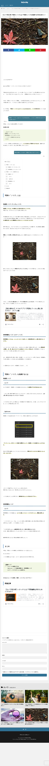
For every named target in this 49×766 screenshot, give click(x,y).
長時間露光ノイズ (10, 181)
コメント (4, 642)
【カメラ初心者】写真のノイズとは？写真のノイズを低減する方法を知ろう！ (26, 8)
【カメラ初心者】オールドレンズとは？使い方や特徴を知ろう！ (12, 705)
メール (4, 660)
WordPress (33, 739)
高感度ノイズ (9, 174)
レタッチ (6, 5)
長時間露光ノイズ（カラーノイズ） (13, 169)
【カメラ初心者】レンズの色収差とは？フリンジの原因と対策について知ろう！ (36, 705)
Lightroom (9, 179)
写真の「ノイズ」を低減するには (11, 172)
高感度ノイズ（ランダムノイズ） (13, 167)
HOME (3, 8)
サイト (3, 666)
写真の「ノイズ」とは (9, 165)
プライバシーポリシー (24, 734)
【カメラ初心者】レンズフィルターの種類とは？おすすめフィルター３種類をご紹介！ (12, 723)
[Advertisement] (24, 66)
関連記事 (7, 188)
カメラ (2, 5)
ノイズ (18, 17)
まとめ (6, 186)
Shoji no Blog (24, 2)
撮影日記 (11, 5)
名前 (3, 655)
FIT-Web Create (22, 739)
